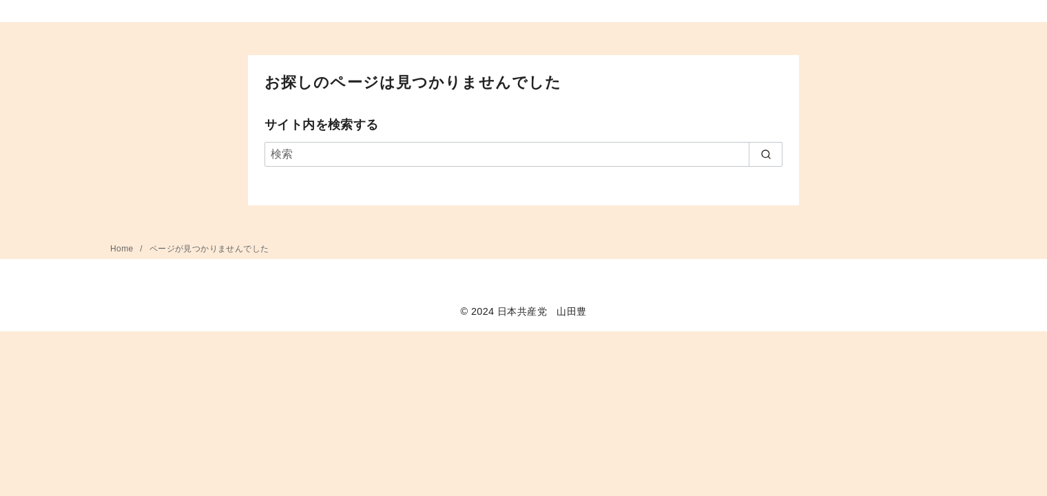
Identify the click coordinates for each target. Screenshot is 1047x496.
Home (123, 249)
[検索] (523, 154)
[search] (765, 154)
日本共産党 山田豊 (542, 311)
